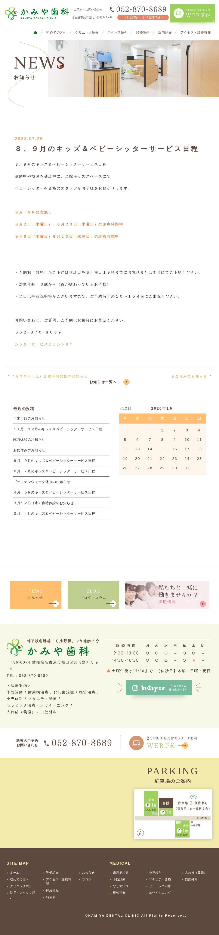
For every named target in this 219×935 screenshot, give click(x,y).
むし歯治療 (121, 886)
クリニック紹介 (87, 32)
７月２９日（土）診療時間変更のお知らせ (50, 376)
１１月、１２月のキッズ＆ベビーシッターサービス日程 (57, 429)
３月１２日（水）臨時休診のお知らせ (43, 503)
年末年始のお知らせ (29, 418)
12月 (127, 409)
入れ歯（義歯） (196, 872)
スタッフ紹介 (117, 32)
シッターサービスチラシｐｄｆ (44, 344)
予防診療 (119, 879)
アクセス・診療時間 (196, 32)
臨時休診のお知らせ (29, 439)
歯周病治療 (121, 872)
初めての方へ (56, 32)
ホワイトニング (160, 892)
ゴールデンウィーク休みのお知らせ (41, 482)
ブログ (87, 879)
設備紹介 (165, 32)
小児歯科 (155, 872)
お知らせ (88, 872)
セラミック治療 (160, 886)
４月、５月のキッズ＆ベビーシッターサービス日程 (54, 492)
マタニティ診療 (160, 879)
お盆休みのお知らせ (189, 376)
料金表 (50, 897)
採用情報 (52, 890)
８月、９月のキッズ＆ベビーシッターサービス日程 (54, 460)
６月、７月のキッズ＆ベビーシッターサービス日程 (54, 471)
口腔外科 (191, 879)
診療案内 (143, 32)
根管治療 (119, 892)
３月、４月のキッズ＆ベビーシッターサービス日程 (54, 513)
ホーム (14, 872)
